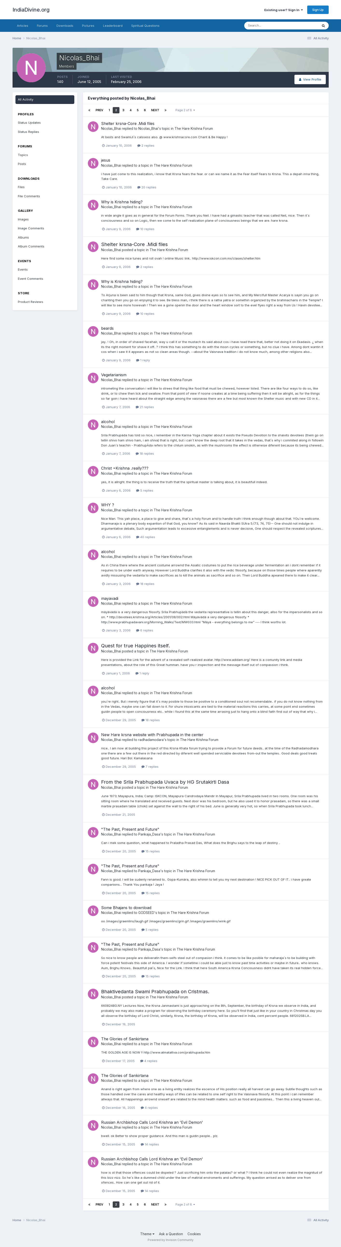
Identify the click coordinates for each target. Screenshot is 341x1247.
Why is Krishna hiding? (122, 201)
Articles (22, 25)
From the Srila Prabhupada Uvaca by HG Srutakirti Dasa (165, 782)
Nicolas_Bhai (111, 128)
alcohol (108, 421)
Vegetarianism (113, 374)
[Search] (265, 25)
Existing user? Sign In (283, 10)
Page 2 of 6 (185, 110)
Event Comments (30, 279)
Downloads (64, 25)
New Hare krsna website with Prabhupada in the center (152, 734)
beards (107, 328)
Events (23, 269)
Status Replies (28, 132)
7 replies (150, 766)
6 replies (144, 630)
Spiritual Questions (145, 25)
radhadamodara (151, 740)
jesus (105, 160)
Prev (99, 110)
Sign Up (318, 10)
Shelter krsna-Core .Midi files (127, 123)
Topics (23, 155)
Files (21, 187)
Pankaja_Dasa (149, 834)
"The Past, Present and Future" (130, 829)
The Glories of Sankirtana (124, 1038)
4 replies (148, 1061)
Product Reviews (30, 302)
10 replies (145, 229)
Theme (147, 1234)
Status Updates (29, 122)
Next (155, 110)
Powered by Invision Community (171, 1240)
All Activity (25, 99)
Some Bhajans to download (126, 907)
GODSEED (146, 913)
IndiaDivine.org (31, 10)
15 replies (150, 851)
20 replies (146, 187)
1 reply (143, 360)
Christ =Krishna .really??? (124, 468)
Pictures (88, 25)
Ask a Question (171, 1234)
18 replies (145, 453)
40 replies (145, 537)
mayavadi (109, 598)
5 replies (144, 490)
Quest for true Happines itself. (135, 646)
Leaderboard (113, 25)
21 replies (145, 407)
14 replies (150, 1144)
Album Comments (31, 246)
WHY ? (107, 504)
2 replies (145, 145)
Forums (42, 25)
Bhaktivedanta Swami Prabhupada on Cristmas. (155, 991)
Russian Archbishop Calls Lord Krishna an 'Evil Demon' (152, 1122)
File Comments (29, 196)
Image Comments (31, 228)
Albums (23, 237)
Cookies (194, 1234)
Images (23, 219)
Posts (22, 164)
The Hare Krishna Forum (193, 128)
